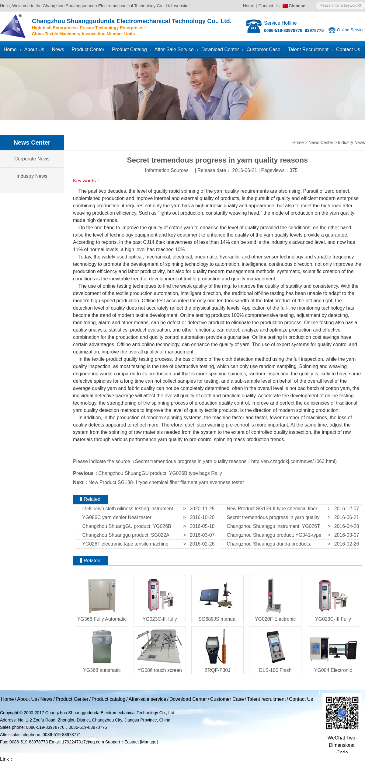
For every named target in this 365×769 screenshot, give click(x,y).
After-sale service (174, 49)
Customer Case (227, 699)
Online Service (351, 29)
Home (248, 5)
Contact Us (269, 5)
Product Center (88, 49)
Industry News (351, 142)
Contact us (348, 49)
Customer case (263, 49)
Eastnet (131, 741)
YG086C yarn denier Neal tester (115, 517)
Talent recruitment (308, 49)
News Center (320, 142)
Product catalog (129, 49)
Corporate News (32, 158)
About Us (34, 49)
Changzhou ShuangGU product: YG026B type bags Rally (160, 473)
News (58, 49)
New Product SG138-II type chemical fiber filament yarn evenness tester (166, 482)
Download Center (220, 49)
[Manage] (149, 741)
